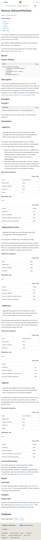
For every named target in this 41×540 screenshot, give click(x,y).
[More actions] (38, 6)
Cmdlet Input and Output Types (24, 505)
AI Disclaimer (4, 533)
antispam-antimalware (23, 6)
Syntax (5, 21)
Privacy (3, 535)
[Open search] (34, 2)
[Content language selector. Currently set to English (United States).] (8, 525)
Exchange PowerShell (11, 15)
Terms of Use (27, 535)
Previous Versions (14, 533)
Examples (6, 26)
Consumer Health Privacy (14, 535)
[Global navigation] (1, 2)
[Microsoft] (20, 2)
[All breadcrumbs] (2, 6)
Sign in (38, 2)
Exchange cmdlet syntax (14, 51)
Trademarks (4, 537)
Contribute (28, 533)
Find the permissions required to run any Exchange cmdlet (18, 95)
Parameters (6, 28)
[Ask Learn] (35, 6)
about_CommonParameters (24, 474)
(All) (3, 200)
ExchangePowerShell (10, 6)
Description (5, 23)
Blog (22, 533)
